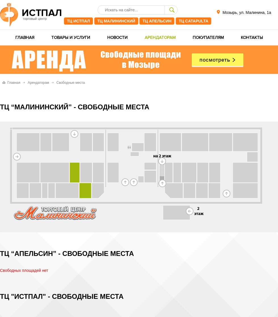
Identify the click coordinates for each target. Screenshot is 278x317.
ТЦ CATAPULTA (193, 21)
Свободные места (70, 83)
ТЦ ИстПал (78, 21)
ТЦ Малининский (116, 21)
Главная (24, 38)
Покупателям (208, 38)
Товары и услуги (70, 38)
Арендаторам (160, 38)
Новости (117, 38)
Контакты (252, 38)
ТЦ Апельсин (156, 21)
